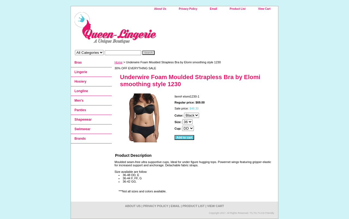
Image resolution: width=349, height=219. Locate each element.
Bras (78, 62)
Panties (80, 110)
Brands (80, 138)
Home (118, 62)
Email (213, 8)
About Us (160, 8)
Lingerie (80, 72)
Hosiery (80, 81)
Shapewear (83, 119)
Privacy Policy (188, 8)
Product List (237, 8)
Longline (81, 91)
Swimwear (82, 129)
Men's (79, 100)
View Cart (264, 8)
